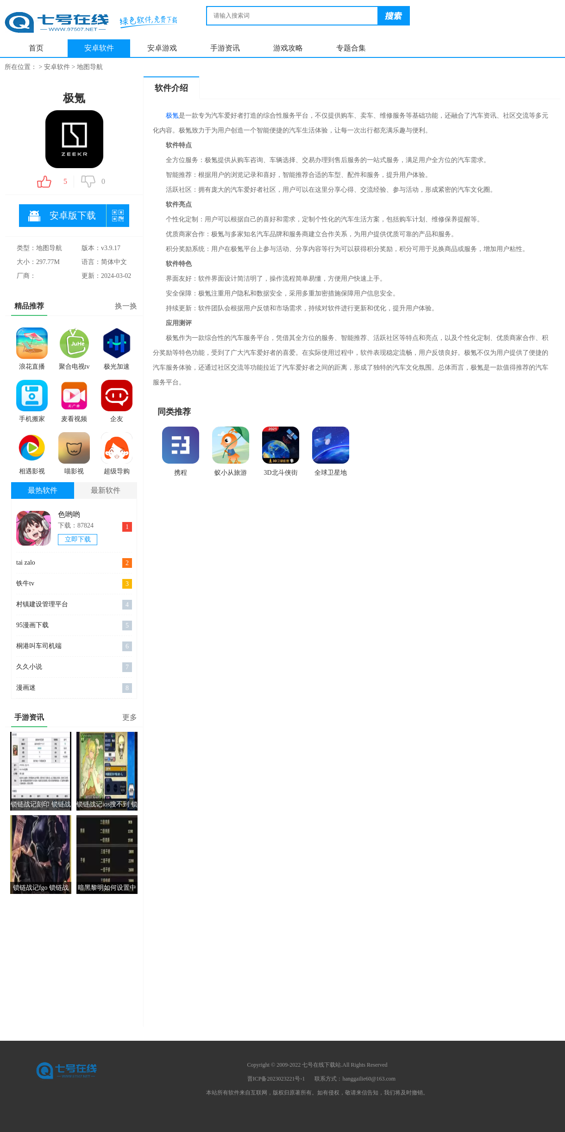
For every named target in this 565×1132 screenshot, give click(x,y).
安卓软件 (99, 48)
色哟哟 (69, 514)
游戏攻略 (288, 48)
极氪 (172, 115)
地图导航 (90, 66)
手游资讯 (225, 48)
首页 (36, 48)
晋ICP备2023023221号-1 (276, 1078)
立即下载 (78, 539)
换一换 (126, 306)
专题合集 (351, 48)
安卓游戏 (162, 48)
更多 (129, 717)
